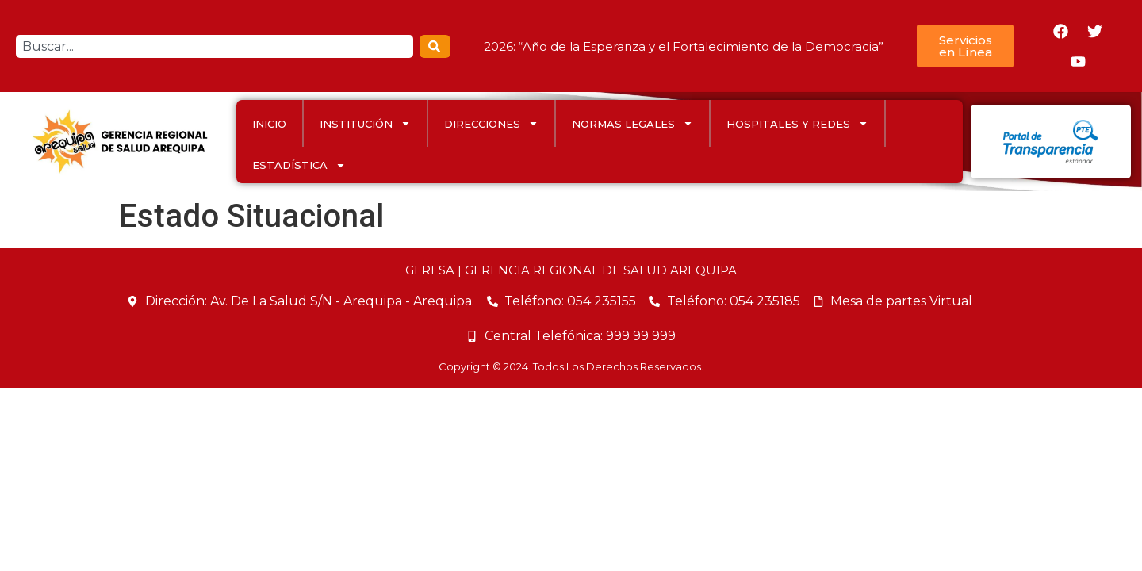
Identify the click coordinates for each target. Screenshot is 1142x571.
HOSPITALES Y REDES (797, 123)
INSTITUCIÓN (365, 123)
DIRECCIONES (491, 123)
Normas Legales (632, 123)
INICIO (269, 123)
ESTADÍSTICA (299, 165)
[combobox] (214, 46)
